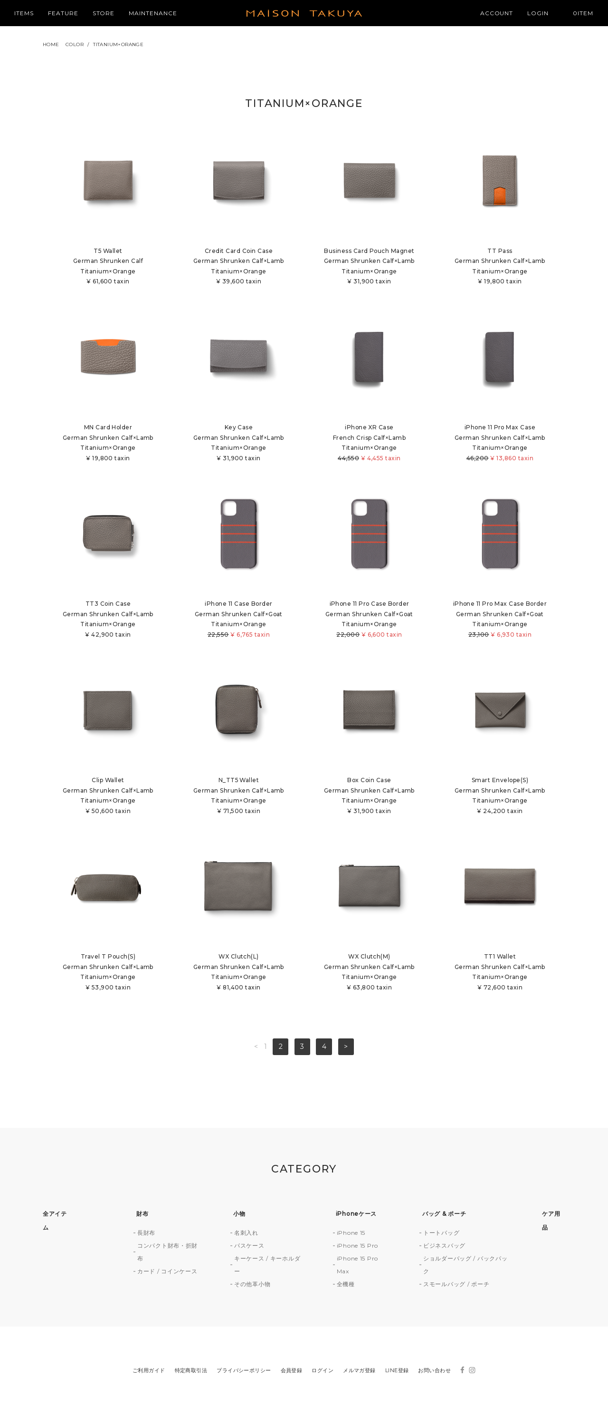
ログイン (322, 1371)
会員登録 (292, 1371)
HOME (51, 44)
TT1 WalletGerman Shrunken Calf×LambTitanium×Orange (500, 973)
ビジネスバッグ (444, 1246)
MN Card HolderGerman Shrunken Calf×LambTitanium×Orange (108, 443)
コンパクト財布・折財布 (167, 1253)
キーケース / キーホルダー (267, 1266)
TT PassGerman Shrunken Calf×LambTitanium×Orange (500, 267)
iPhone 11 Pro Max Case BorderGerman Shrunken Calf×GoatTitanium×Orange (500, 620)
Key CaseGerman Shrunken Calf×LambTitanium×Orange (238, 443)
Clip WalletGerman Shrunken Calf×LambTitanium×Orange (108, 796)
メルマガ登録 (359, 1371)
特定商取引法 (191, 1371)
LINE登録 (397, 1371)
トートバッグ (441, 1233)
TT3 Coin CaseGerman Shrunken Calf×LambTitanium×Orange (108, 620)
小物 (239, 1214)
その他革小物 (252, 1285)
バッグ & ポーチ (444, 1214)
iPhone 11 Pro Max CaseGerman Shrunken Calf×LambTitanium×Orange (500, 443)
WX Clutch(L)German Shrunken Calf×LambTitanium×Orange (238, 973)
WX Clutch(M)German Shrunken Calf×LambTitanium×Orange (369, 973)
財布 (142, 1214)
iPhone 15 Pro (357, 1246)
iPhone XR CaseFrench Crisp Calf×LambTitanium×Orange (369, 443)
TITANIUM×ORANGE (118, 44)
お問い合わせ (434, 1371)
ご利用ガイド (149, 1371)
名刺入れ (246, 1233)
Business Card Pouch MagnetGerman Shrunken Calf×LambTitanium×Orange (369, 267)
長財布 (146, 1233)
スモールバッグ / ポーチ (456, 1285)
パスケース (249, 1246)
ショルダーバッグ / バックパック (465, 1266)
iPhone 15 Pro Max (357, 1266)
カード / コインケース (167, 1272)
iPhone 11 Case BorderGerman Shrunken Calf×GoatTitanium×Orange (238, 620)
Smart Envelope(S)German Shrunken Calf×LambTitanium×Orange (500, 796)
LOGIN (538, 13)
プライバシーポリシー (244, 1371)
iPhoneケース (356, 1214)
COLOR (75, 44)
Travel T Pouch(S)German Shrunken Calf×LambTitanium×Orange (108, 973)
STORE (104, 13)
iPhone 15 (351, 1233)
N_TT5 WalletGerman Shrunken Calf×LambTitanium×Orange (238, 796)
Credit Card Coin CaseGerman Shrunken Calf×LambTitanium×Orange (238, 267)
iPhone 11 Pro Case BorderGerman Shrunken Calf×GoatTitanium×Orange (369, 620)
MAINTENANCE (153, 13)
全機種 (346, 1285)
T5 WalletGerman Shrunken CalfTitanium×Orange (108, 267)
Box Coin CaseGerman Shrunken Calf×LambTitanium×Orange (369, 796)
